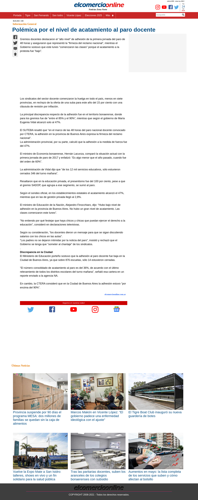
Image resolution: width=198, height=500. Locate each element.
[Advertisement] (72, 75)
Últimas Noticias (21, 365)
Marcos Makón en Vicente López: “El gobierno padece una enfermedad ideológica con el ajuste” (97, 416)
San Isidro (57, 15)
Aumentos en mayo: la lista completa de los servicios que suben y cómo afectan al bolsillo (154, 475)
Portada (17, 15)
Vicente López (73, 15)
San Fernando (41, 15)
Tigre (27, 15)
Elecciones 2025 (93, 15)
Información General (24, 24)
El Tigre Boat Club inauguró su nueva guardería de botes (155, 414)
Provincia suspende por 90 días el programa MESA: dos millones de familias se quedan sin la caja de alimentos (37, 417)
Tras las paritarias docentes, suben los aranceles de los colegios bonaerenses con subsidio (98, 475)
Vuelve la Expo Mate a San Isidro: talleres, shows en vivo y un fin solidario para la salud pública (37, 475)
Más (110, 15)
